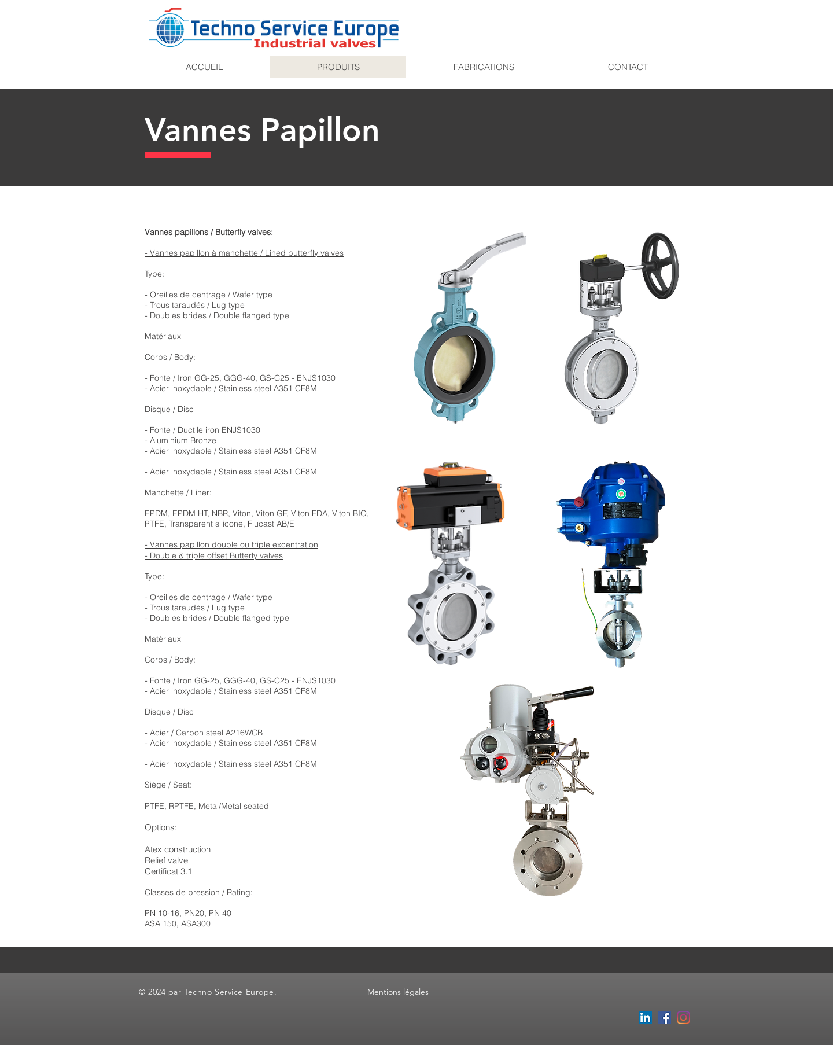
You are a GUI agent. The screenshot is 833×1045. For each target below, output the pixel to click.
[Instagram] (683, 1017)
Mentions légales (398, 992)
